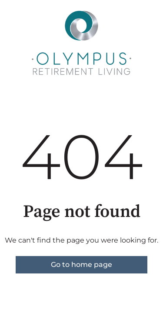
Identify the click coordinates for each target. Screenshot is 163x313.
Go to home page (81, 264)
